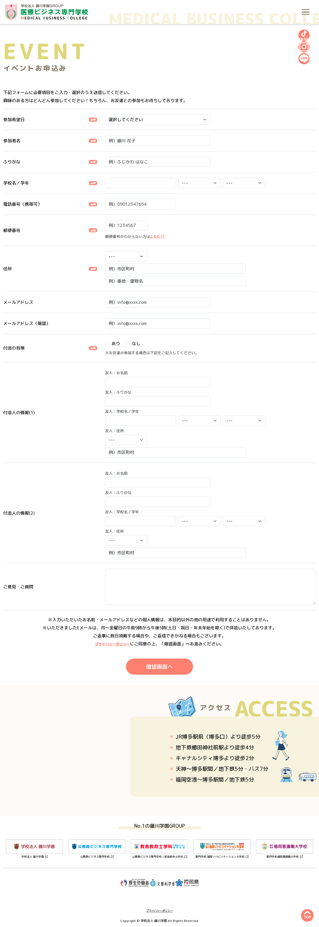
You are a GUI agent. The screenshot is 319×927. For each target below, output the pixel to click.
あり (116, 343)
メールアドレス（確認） (26, 323)
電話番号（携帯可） (22, 204)
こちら (155, 236)
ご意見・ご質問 (18, 587)
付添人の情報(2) (19, 513)
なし (136, 343)
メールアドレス (18, 302)
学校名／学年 (16, 183)
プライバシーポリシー (112, 644)
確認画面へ (159, 666)
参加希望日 (14, 119)
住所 (7, 269)
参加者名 (11, 141)
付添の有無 (14, 348)
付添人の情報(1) (19, 413)
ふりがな (11, 162)
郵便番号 (11, 230)
